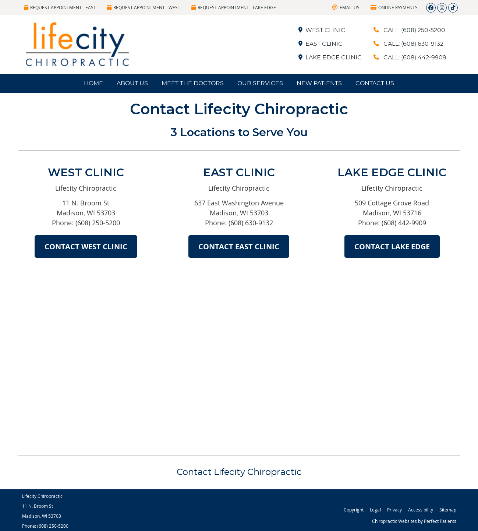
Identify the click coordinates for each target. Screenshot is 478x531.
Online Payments (394, 7)
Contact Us (374, 83)
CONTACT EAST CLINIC (238, 246)
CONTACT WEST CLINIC (86, 246)
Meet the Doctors (193, 83)
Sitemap (447, 510)
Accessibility (420, 510)
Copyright (354, 510)
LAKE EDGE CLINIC (329, 57)
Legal (375, 510)
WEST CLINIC (321, 30)
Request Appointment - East (60, 7)
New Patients (319, 83)
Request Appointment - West (143, 7)
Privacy (394, 510)
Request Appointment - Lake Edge (233, 7)
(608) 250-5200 (52, 526)
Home (93, 83)
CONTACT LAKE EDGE (392, 246)
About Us (132, 83)
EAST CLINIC (320, 44)
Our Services (260, 83)
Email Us (346, 7)
